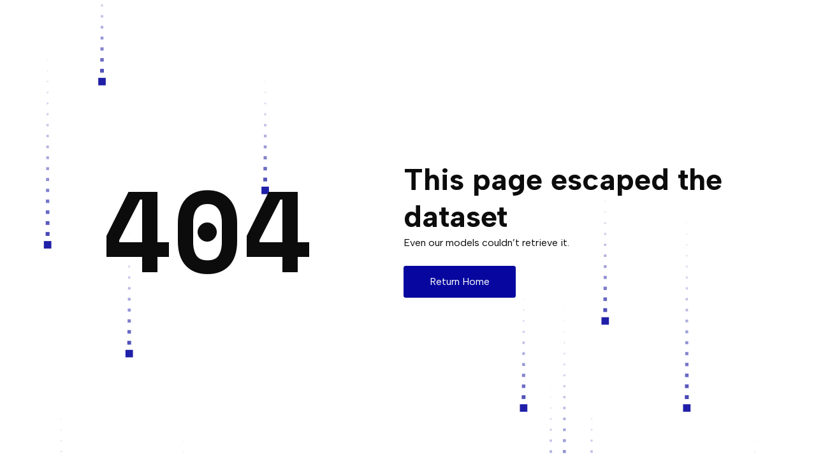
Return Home (460, 281)
